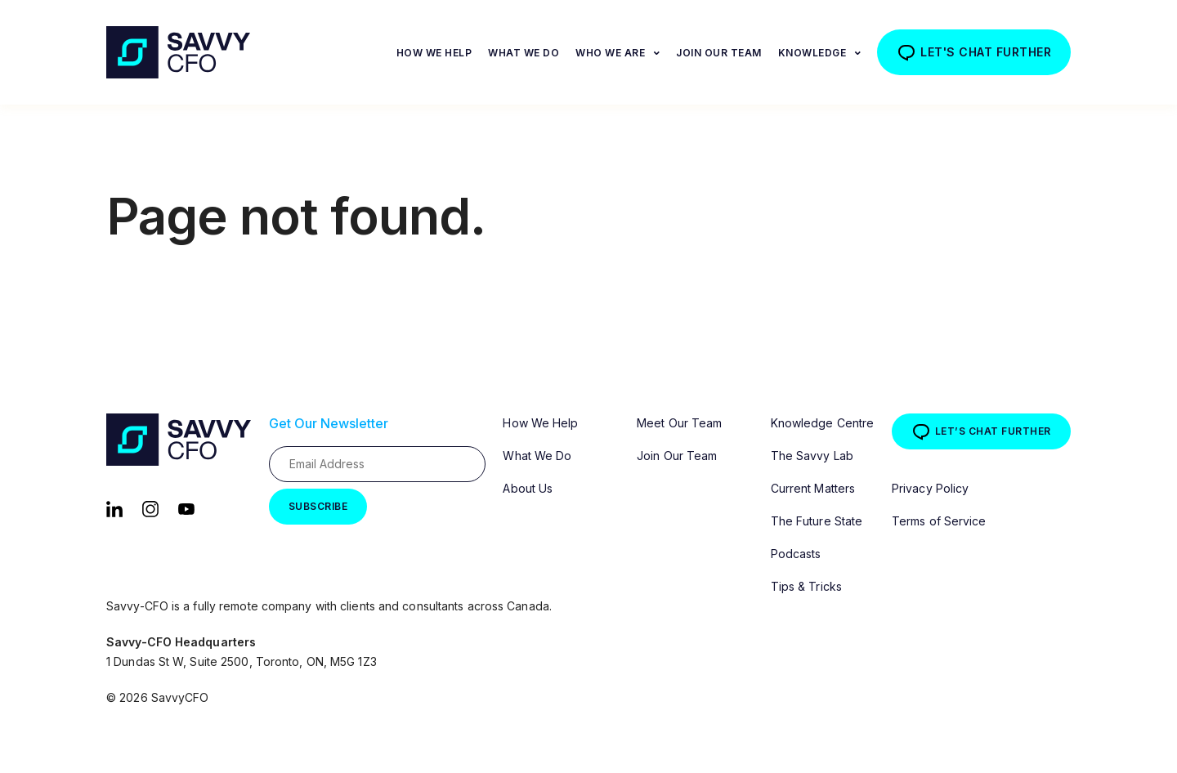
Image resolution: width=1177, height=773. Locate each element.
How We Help (434, 53)
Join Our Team (719, 53)
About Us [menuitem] (528, 488)
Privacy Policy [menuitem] (930, 488)
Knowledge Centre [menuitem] (823, 423)
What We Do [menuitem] (537, 455)
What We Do (523, 53)
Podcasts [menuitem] (796, 554)
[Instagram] (150, 508)
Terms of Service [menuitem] (939, 521)
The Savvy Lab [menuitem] (812, 455)
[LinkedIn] (114, 508)
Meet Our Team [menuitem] (679, 423)
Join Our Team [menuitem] (677, 455)
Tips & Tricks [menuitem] (806, 586)
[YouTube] (186, 508)
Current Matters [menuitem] (813, 488)
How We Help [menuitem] (540, 423)
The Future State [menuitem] (817, 521)
